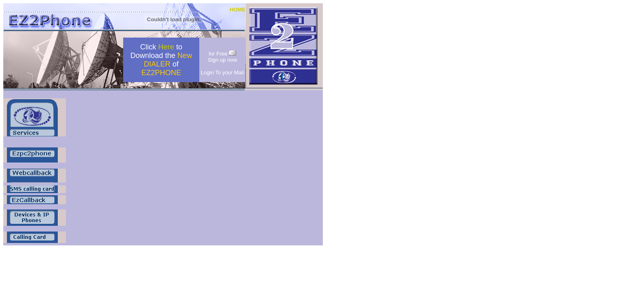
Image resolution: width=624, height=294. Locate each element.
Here (166, 47)
